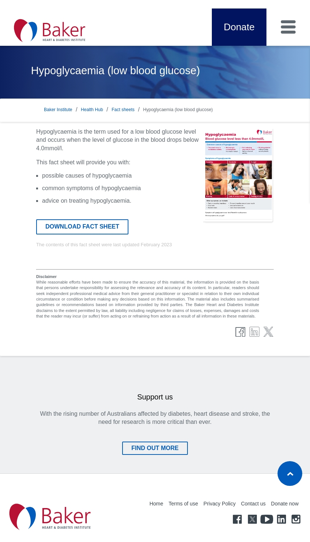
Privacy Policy (219, 504)
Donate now (285, 504)
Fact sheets (122, 109)
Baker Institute (58, 109)
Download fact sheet (82, 226)
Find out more (155, 448)
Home (156, 504)
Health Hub (92, 109)
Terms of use (183, 504)
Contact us (253, 504)
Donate (239, 26)
